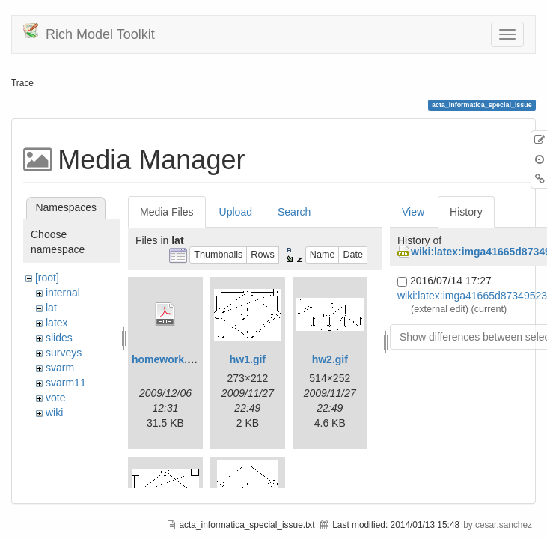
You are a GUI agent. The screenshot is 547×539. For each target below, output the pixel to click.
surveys (64, 353)
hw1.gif (248, 359)
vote (55, 398)
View (413, 212)
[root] (47, 278)
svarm (60, 368)
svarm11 (66, 383)
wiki (54, 412)
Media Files (167, 212)
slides (59, 338)
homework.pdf (168, 359)
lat (51, 308)
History (466, 212)
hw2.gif (330, 359)
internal (63, 293)
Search (294, 212)
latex (57, 323)
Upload (235, 212)
